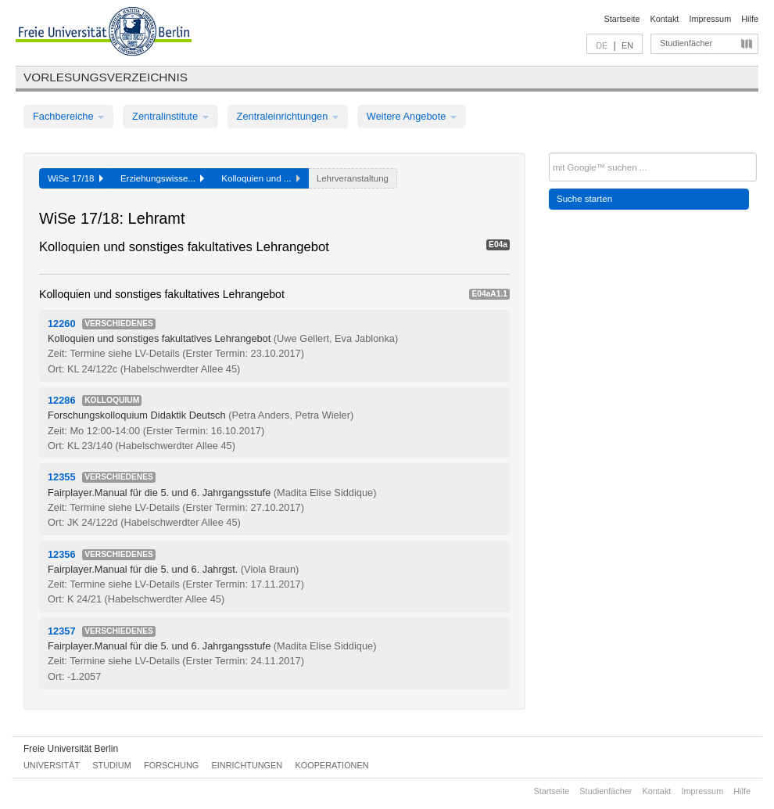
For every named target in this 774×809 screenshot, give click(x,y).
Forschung (171, 765)
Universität (51, 765)
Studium (111, 765)
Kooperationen (332, 765)
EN (627, 45)
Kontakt (664, 18)
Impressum (710, 18)
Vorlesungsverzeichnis (105, 77)
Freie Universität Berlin (70, 748)
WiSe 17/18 (75, 178)
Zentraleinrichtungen (288, 116)
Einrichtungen (247, 765)
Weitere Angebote (412, 116)
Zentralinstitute (170, 116)
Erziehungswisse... (162, 178)
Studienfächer (686, 43)
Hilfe (749, 18)
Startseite (622, 18)
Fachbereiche (68, 116)
